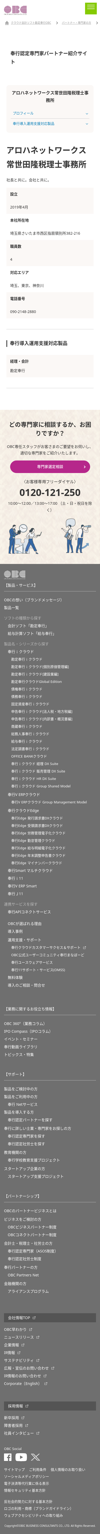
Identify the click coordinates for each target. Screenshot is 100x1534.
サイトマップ (14, 1469)
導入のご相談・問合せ (26, 985)
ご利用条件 (37, 1469)
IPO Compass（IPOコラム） (28, 1031)
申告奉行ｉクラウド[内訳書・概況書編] (42, 719)
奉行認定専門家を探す (26, 1136)
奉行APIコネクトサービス (29, 912)
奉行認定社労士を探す (26, 1144)
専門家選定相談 (50, 466)
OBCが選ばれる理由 (25, 924)
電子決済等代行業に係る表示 (26, 1483)
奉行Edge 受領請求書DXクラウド (37, 825)
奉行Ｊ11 (15, 894)
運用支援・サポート (24, 940)
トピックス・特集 (19, 1054)
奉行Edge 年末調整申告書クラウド (38, 855)
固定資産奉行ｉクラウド (30, 704)
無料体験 (15, 977)
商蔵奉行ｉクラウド (26, 726)
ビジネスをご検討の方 (22, 1219)
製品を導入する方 (19, 1112)
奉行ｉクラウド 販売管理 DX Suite (38, 771)
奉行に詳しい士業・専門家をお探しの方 (37, 1128)
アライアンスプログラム (28, 1291)
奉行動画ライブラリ (21, 1047)
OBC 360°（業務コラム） (25, 1024)
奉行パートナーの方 (21, 1267)
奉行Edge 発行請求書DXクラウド (37, 818)
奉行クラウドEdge (23, 810)
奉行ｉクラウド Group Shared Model (41, 786)
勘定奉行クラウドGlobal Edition (36, 681)
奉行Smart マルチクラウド (30, 870)
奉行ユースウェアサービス (32, 962)
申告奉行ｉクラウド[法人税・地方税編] (42, 711)
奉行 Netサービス (23, 1104)
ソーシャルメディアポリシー (26, 1476)
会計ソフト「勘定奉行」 (28, 626)
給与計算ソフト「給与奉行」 (32, 633)
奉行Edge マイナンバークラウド (36, 863)
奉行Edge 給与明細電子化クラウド (38, 848)
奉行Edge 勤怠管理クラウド (33, 840)
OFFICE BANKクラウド (29, 756)
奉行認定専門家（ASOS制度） (33, 1251)
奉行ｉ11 (15, 878)
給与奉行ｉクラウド (26, 741)
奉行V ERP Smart (22, 886)
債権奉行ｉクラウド (26, 689)
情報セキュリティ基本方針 (25, 1490)
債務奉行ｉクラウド (26, 696)
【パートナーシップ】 (22, 1196)
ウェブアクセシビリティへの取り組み (33, 1515)
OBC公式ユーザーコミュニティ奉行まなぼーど (47, 955)
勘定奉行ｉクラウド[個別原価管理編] (40, 666)
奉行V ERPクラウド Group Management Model (49, 802)
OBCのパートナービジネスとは (30, 1211)
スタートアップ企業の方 (24, 1169)
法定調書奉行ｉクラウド (30, 749)
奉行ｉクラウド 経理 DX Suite (34, 764)
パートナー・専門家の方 (76, 23)
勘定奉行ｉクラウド (26, 659)
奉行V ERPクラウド (24, 794)
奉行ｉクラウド (21, 652)
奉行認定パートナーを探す (30, 1120)
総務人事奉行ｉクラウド (30, 734)
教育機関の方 (15, 1152)
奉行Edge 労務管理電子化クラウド (38, 833)
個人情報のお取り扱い (68, 1469)
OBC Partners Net (23, 1275)
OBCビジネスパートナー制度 (32, 1227)
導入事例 (15, 931)
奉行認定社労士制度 (24, 1259)
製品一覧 (11, 608)
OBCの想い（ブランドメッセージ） (34, 600)
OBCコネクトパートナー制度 (32, 1235)
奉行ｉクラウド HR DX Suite (33, 778)
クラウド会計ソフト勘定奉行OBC (31, 23)
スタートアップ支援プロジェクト (36, 1176)
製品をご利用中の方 (21, 1097)
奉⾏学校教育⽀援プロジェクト (34, 1160)
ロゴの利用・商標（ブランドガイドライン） (38, 1508)
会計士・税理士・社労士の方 (28, 1243)
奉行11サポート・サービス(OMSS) (38, 970)
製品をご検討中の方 (21, 1089)
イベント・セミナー (21, 1039)
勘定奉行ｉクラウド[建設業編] (35, 674)
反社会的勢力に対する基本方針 (28, 1501)
